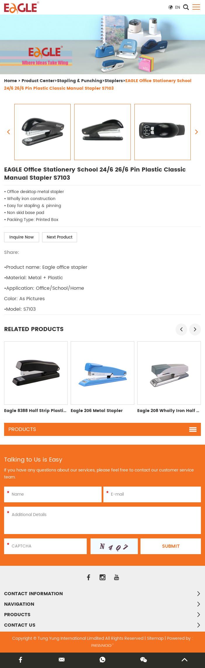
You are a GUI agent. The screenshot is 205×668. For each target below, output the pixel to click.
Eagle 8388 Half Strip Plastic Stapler (43, 410)
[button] (181, 329)
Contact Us (19, 625)
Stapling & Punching (79, 80)
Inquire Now (21, 237)
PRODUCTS (17, 614)
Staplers (114, 80)
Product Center (38, 80)
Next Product (59, 237)
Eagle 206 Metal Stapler (97, 410)
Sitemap (155, 638)
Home (10, 80)
